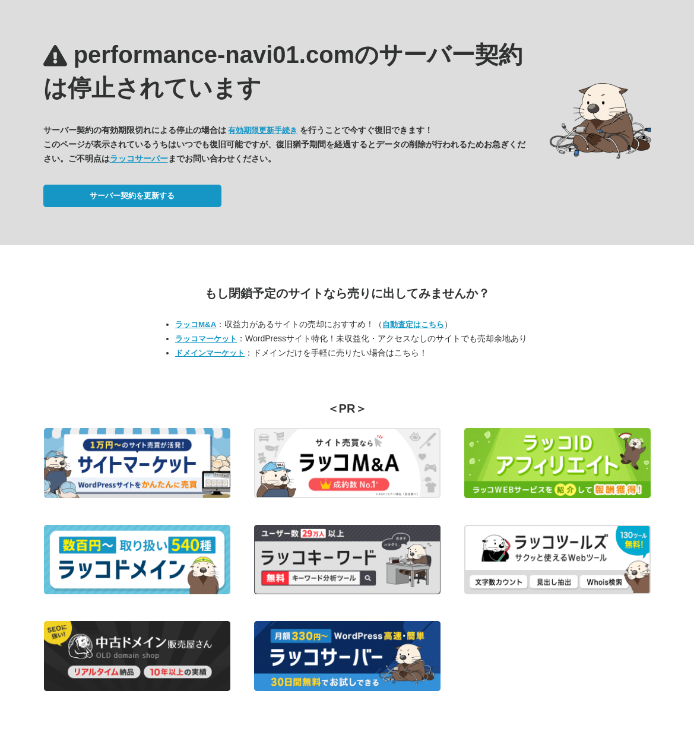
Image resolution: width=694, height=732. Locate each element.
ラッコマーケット (206, 338)
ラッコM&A (195, 324)
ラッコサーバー (139, 158)
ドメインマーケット (210, 352)
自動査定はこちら (413, 324)
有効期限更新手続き (262, 130)
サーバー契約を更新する (132, 195)
